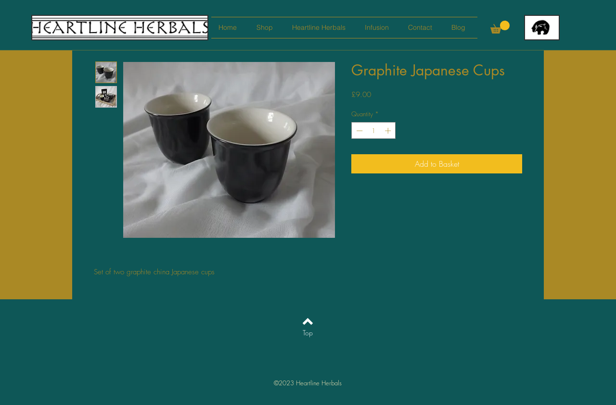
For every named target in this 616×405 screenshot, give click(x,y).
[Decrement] (358, 131)
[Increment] (389, 131)
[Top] (308, 333)
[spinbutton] (373, 131)
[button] (500, 27)
